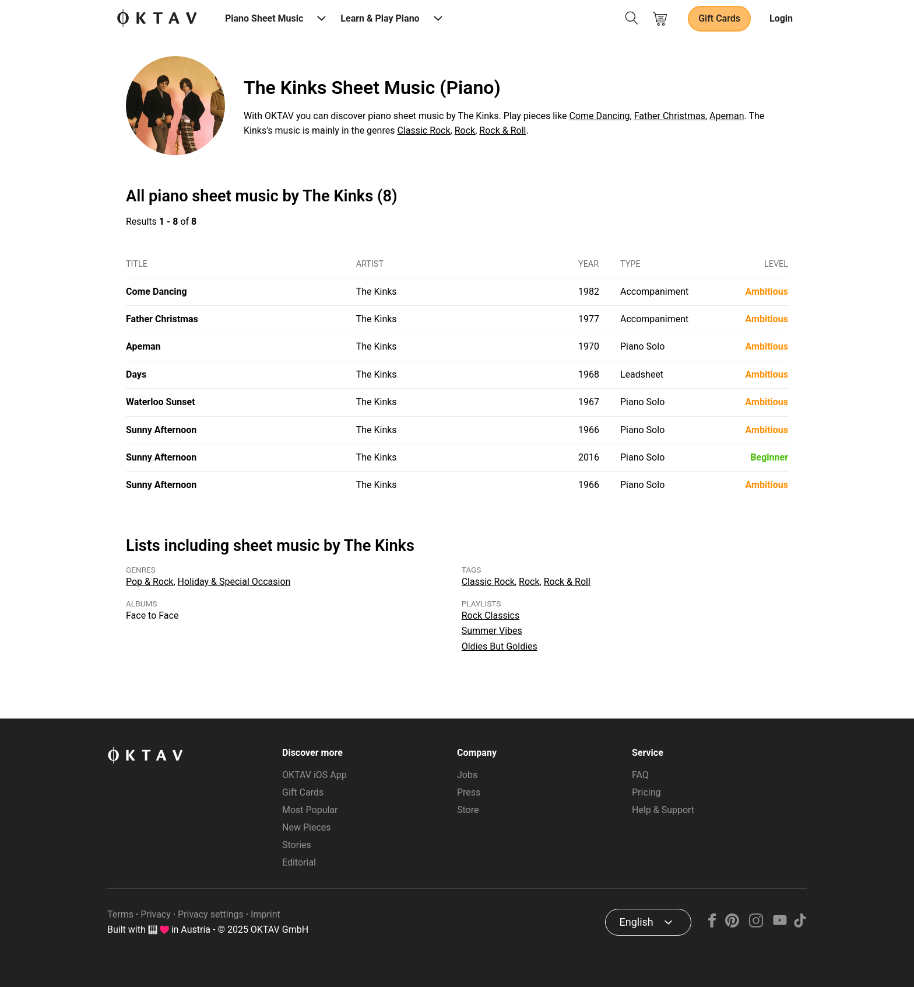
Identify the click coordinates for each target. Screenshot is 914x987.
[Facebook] (712, 924)
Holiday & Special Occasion (234, 581)
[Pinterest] (732, 924)
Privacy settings (211, 914)
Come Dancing (599, 115)
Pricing (646, 792)
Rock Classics (490, 615)
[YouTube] (779, 924)
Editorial (299, 862)
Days (136, 374)
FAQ (640, 774)
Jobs (467, 774)
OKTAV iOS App (314, 774)
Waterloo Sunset (160, 401)
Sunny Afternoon (161, 429)
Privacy (155, 914)
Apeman (726, 115)
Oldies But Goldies (499, 646)
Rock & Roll (502, 130)
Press (468, 792)
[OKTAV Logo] (157, 19)
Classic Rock (423, 130)
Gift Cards (719, 18)
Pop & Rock (149, 581)
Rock (465, 130)
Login (781, 18)
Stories (296, 844)
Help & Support (663, 809)
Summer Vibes (492, 630)
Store (468, 809)
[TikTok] (800, 924)
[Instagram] (756, 924)
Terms (120, 914)
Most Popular (310, 809)
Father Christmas (669, 115)
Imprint (265, 914)
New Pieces (306, 827)
